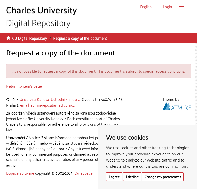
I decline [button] (132, 176)
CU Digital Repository (29, 38)
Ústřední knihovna (65, 99)
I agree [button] (114, 176)
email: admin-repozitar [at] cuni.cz (47, 104)
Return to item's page (24, 85)
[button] (147, 6)
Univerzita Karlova (34, 99)
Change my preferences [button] (163, 176)
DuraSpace (84, 172)
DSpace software (20, 172)
